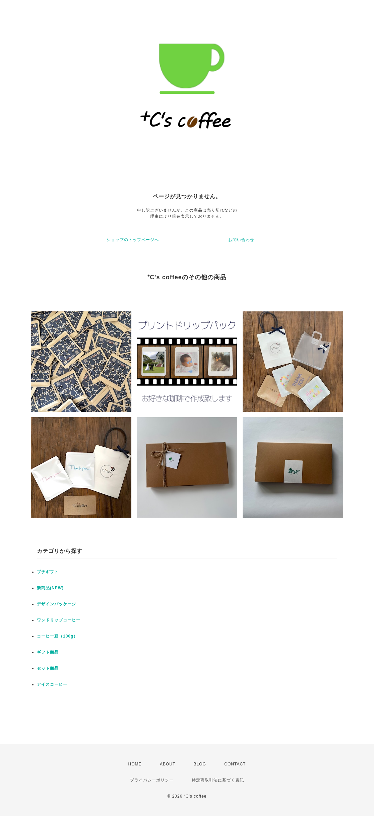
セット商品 (48, 668)
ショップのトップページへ (133, 239)
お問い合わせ (241, 239)
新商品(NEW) (50, 588)
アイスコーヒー (52, 684)
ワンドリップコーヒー (58, 620)
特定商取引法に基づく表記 (218, 780)
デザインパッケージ (56, 604)
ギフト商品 (48, 652)
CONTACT (235, 764)
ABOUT (167, 764)
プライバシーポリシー (152, 780)
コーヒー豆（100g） (57, 636)
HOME (135, 764)
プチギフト (48, 572)
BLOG (200, 764)
